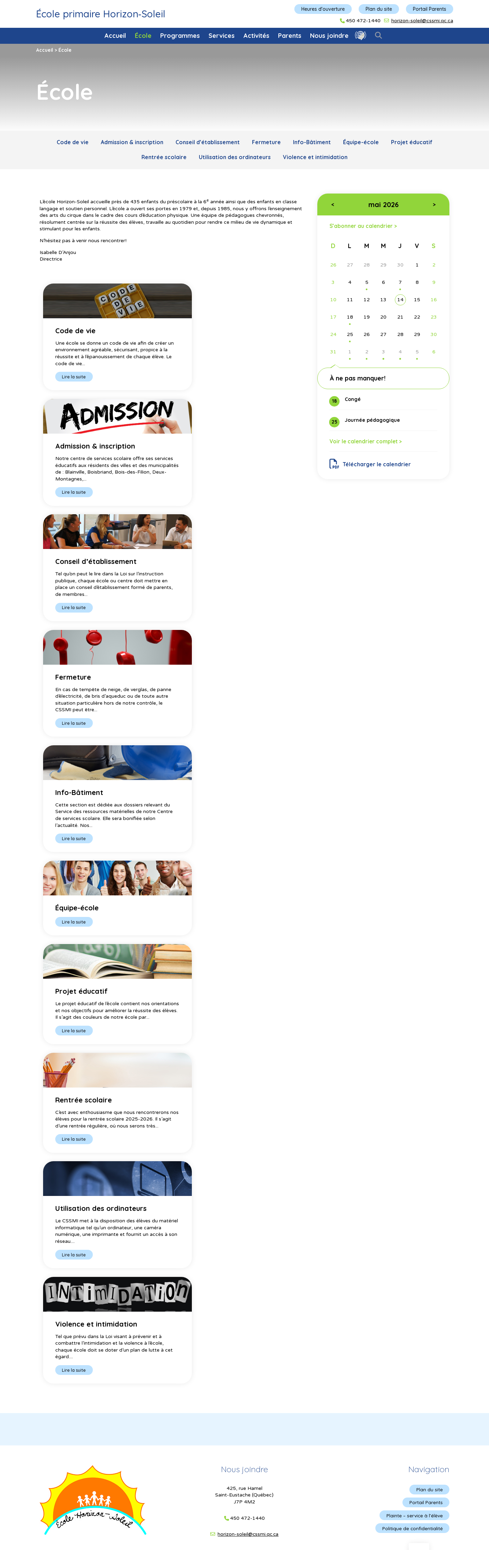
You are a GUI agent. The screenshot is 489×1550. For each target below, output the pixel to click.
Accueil (115, 36)
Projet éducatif (414, 142)
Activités (256, 36)
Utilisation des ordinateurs (235, 158)
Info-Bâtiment (313, 142)
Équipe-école (363, 142)
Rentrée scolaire (163, 158)
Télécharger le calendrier (370, 466)
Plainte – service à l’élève (413, 1001)
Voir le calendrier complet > (367, 443)
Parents (289, 36)
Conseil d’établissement (206, 142)
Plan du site (379, 9)
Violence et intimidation (316, 158)
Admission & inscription (130, 142)
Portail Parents (429, 9)
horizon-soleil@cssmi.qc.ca (422, 21)
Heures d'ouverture (323, 9)
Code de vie (70, 142)
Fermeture (266, 142)
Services (222, 36)
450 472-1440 (363, 21)
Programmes (180, 36)
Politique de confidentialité (412, 1014)
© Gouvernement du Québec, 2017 (244, 1083)
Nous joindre (329, 36)
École (143, 36)
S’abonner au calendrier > (364, 227)
